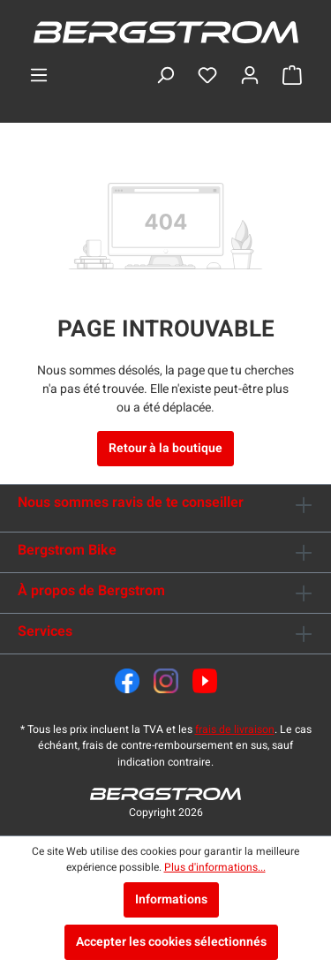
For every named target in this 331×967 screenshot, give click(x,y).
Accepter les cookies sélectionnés (171, 942)
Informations (171, 899)
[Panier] (292, 75)
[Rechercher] (165, 75)
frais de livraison (235, 729)
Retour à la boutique (165, 448)
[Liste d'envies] (207, 75)
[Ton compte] (250, 75)
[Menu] (39, 75)
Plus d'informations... (215, 867)
